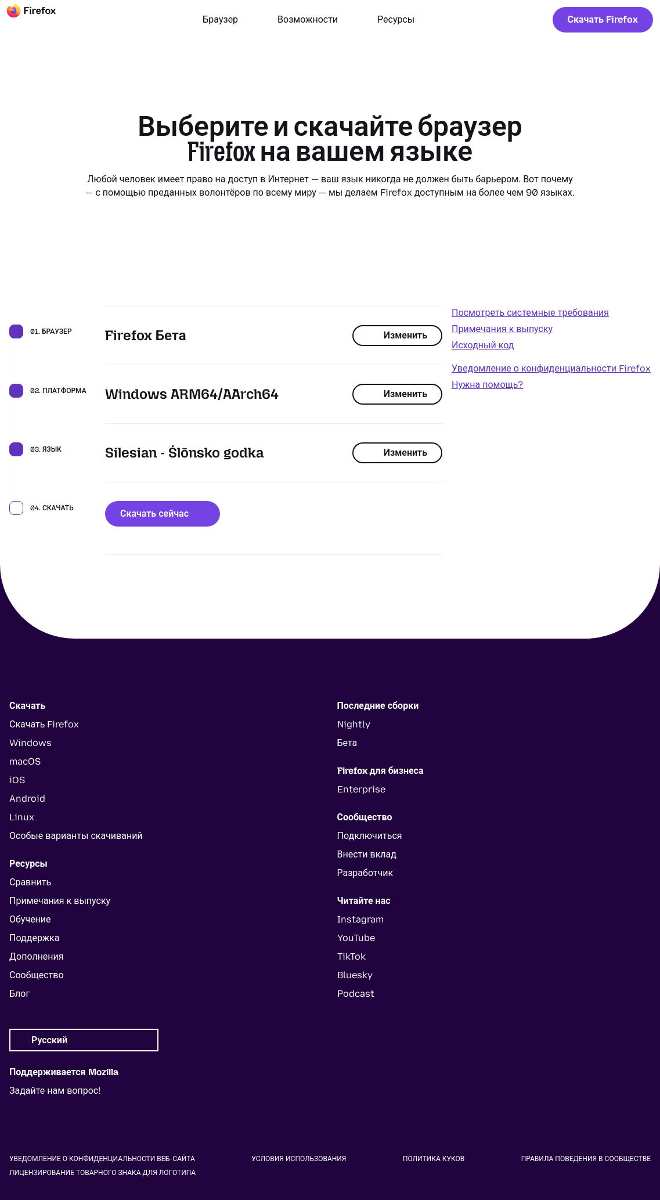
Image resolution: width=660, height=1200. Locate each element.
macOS (25, 761)
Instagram (360, 919)
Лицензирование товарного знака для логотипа (102, 1173)
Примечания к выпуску (502, 328)
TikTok (351, 956)
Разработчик (365, 872)
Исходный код (483, 345)
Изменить (397, 335)
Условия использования (298, 1159)
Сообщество (36, 975)
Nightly (353, 724)
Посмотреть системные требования (530, 312)
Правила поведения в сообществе (586, 1159)
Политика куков (433, 1159)
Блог (19, 993)
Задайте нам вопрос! (54, 1090)
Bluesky (355, 975)
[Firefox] (42, 19)
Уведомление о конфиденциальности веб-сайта (102, 1159)
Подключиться (369, 835)
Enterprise (361, 789)
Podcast (355, 993)
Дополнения (36, 956)
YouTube (356, 937)
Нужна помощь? (487, 384)
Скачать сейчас (162, 513)
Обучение (30, 919)
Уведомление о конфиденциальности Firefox (551, 368)
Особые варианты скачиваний (76, 835)
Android (27, 798)
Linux (21, 817)
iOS (17, 779)
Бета (347, 742)
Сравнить (30, 882)
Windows (30, 742)
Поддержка (34, 937)
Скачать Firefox (603, 19)
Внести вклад (366, 854)
